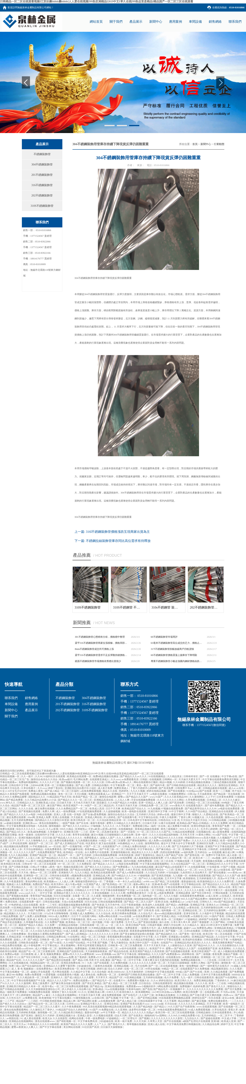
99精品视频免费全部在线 (50, 861)
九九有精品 (179, 907)
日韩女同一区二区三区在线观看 (39, 863)
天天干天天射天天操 (155, 945)
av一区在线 (55, 846)
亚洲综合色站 (111, 1003)
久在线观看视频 (197, 866)
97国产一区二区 (92, 846)
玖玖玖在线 (91, 901)
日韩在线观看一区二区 (92, 925)
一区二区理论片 (129, 1018)
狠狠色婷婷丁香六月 (220, 898)
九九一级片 (187, 977)
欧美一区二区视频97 (173, 919)
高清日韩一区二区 (230, 919)
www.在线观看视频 (207, 1006)
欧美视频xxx (51, 881)
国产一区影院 (128, 831)
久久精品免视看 (219, 971)
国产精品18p (97, 986)
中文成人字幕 (229, 1018)
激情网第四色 (152, 843)
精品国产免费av (182, 840)
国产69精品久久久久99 (124, 875)
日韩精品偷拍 (203, 1012)
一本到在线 (69, 878)
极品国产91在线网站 (226, 977)
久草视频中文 (55, 831)
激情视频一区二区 (47, 1012)
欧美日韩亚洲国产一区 (204, 951)
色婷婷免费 (199, 986)
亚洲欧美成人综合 (46, 802)
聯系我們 (11, 698)
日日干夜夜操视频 (131, 904)
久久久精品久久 (191, 925)
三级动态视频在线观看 (224, 782)
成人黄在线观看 (33, 1018)
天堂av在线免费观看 (73, 901)
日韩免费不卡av (184, 788)
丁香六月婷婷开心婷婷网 (144, 788)
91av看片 (30, 861)
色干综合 (237, 791)
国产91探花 (56, 942)
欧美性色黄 (157, 887)
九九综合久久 (192, 1018)
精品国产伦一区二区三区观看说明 (37, 951)
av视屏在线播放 (191, 957)
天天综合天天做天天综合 (194, 820)
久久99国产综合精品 (196, 811)
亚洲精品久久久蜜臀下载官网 (59, 966)
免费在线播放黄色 (218, 1001)
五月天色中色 (112, 904)
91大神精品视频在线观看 (102, 928)
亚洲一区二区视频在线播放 (59, 785)
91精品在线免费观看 (184, 831)
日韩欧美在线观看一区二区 (33, 942)
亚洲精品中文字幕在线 (194, 849)
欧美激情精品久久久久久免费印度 (215, 881)
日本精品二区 (214, 799)
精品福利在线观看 (235, 913)
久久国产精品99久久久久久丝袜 (166, 837)
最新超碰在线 (188, 881)
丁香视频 (109, 881)
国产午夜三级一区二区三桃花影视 (117, 849)
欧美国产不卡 (157, 948)
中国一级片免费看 (114, 922)
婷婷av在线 (163, 814)
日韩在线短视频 (51, 901)
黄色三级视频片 (169, 829)
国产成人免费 (83, 785)
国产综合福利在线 (32, 966)
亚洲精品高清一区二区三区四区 (132, 919)
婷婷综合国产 (199, 998)
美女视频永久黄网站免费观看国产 (46, 934)
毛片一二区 (131, 878)
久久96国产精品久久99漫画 (122, 802)
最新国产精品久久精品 (31, 925)
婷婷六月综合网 (172, 925)
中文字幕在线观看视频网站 (155, 863)
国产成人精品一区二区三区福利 (62, 791)
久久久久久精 (63, 834)
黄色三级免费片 (41, 983)
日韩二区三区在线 (164, 861)
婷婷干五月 (227, 1024)
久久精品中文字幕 (81, 971)
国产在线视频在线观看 (178, 951)
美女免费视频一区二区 (128, 895)
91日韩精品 (17, 928)
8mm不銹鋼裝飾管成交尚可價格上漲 (94, 649)
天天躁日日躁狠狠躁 (178, 962)
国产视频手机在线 (104, 907)
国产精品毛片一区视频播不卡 (169, 989)
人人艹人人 (100, 1024)
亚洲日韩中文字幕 (158, 811)
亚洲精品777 (119, 794)
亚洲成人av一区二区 (186, 869)
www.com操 (157, 1003)
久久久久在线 (26, 808)
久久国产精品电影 (143, 1006)
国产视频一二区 (174, 930)
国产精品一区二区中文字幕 (127, 960)
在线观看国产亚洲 (208, 948)
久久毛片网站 (209, 887)
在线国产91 (167, 942)
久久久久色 (201, 983)
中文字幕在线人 (146, 849)
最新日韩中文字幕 (181, 814)
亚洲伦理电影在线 (201, 826)
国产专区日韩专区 (202, 893)
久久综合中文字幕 (225, 936)
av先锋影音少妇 (199, 916)
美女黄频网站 (68, 945)
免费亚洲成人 (121, 788)
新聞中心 (205, 144)
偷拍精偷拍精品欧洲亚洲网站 (150, 898)
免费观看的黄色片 (137, 893)
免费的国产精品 (41, 884)
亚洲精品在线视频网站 (21, 1021)
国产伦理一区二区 (102, 898)
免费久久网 (48, 811)
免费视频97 (186, 986)
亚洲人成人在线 (156, 1024)
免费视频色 (81, 948)
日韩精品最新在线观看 (215, 788)
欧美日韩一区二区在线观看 (218, 934)
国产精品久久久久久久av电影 (20, 814)
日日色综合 (145, 983)
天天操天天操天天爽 (89, 995)
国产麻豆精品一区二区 (168, 849)
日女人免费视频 (191, 974)
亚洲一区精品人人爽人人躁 (153, 802)
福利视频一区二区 (171, 910)
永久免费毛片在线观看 (97, 852)
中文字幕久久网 (35, 898)
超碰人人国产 (107, 837)
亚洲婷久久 (57, 977)
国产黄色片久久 (117, 1024)
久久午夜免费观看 (72, 1006)
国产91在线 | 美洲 (199, 971)
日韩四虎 (213, 849)
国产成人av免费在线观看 (130, 872)
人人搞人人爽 (66, 881)
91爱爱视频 (49, 974)
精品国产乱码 (14, 960)
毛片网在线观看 (61, 971)
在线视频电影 (126, 829)
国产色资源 (98, 904)
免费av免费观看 (33, 974)
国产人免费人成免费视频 (33, 916)
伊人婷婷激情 (23, 995)
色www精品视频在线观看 (168, 913)
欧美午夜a (47, 986)
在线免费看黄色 (53, 849)
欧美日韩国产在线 (136, 925)
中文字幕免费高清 (88, 1021)
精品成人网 (69, 1001)
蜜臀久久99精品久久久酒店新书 (123, 823)
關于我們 (11, 716)
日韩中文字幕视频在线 (73, 919)
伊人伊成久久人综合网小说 (77, 989)
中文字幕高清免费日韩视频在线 (184, 1024)
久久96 (38, 776)
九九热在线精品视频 (143, 866)
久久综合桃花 (52, 919)
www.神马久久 (8, 802)
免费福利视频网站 (29, 782)
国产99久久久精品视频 (151, 878)
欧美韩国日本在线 (11, 863)
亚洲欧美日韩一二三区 (76, 831)
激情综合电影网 (108, 796)
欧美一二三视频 (222, 791)
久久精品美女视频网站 (64, 995)
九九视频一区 (180, 875)
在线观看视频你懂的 (135, 957)
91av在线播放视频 (115, 989)
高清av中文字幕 (226, 878)
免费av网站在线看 (108, 916)
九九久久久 (108, 826)
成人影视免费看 (221, 831)
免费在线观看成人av (99, 794)
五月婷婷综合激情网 (215, 910)
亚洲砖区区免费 (205, 843)
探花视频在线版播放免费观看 (75, 904)
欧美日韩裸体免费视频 (124, 913)
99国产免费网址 (37, 910)
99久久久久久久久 (190, 829)
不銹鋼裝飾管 (42, 154)
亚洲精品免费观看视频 (12, 898)
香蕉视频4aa (91, 849)
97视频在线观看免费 (172, 808)
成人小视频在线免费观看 (231, 951)
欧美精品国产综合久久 (134, 808)
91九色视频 (154, 808)
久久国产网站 (218, 922)
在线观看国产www (230, 849)
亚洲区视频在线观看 (30, 837)
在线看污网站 (89, 916)
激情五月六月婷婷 (45, 1015)
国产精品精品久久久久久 (55, 858)
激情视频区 (55, 826)
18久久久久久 (105, 919)
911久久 (82, 992)
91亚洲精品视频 (133, 977)
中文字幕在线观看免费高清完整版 (220, 779)
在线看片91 (119, 980)
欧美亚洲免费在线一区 (67, 968)
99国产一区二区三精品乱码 (99, 805)
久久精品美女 (174, 776)
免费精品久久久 (90, 939)
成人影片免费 (105, 788)
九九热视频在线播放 (87, 840)
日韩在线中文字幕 (19, 785)
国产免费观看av (121, 866)
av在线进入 (225, 895)
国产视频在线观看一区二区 (76, 782)
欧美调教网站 (143, 992)
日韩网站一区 (170, 779)
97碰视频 (96, 826)
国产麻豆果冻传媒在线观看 (66, 983)
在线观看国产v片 (111, 846)
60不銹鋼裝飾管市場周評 (164, 636)
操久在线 (164, 922)
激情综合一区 (32, 928)
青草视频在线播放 (137, 1024)
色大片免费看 (171, 977)
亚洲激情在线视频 (123, 898)
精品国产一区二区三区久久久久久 (95, 910)
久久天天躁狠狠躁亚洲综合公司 (43, 989)
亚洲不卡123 (13, 957)
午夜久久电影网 (168, 817)
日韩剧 (144, 779)
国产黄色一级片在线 (190, 934)
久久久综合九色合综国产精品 (46, 930)
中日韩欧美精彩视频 (51, 1001)
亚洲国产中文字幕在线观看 (220, 846)
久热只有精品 (93, 861)
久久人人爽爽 (124, 837)
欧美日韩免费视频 (10, 1015)
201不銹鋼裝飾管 (42, 174)
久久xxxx (115, 779)
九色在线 (42, 826)
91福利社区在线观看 (54, 776)
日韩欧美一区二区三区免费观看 (125, 945)
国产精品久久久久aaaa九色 (99, 858)
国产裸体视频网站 (137, 840)
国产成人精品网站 (146, 907)
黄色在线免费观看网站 (16, 1009)
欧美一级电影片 (232, 1003)
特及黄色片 (92, 843)
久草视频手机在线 (33, 922)
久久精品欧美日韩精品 (71, 1012)
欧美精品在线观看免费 (103, 872)
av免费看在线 (30, 998)
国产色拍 (147, 989)
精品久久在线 (110, 791)
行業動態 (219, 144)
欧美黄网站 (225, 948)
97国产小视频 (228, 866)
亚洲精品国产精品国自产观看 (108, 869)
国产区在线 (82, 823)
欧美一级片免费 (124, 1021)
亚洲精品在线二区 (192, 910)
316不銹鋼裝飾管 (42, 185)
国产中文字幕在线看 (51, 1027)
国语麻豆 (101, 802)
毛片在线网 (141, 966)
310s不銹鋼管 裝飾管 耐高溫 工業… (176, 607)
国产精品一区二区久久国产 (139, 901)
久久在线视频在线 (19, 962)
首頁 (195, 144)
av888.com (148, 881)
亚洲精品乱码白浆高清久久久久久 (193, 942)
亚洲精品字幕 (197, 904)
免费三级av (15, 966)
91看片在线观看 (167, 823)
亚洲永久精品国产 (45, 890)
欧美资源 (238, 895)
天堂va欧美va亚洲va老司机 (102, 829)
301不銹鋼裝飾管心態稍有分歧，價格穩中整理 (100, 636)
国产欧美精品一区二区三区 (117, 884)
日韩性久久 (206, 901)
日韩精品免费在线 (56, 936)
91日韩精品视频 (218, 820)
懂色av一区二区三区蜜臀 (43, 872)
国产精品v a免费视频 (177, 904)
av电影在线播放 (159, 794)
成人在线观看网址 (113, 957)
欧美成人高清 (97, 808)
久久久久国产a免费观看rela (166, 954)
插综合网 (155, 919)
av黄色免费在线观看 (234, 861)
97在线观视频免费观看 (89, 811)
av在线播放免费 (107, 1001)
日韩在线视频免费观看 (105, 855)
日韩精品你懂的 (100, 785)
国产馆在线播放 (176, 791)
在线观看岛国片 (194, 805)
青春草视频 (39, 907)
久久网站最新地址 (125, 907)
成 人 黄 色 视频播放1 (138, 887)
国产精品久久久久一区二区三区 (75, 799)
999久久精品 (67, 829)
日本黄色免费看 (225, 796)
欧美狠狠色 (189, 878)
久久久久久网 (118, 893)
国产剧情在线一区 (195, 855)
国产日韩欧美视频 (19, 866)
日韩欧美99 (208, 930)
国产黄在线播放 (217, 872)
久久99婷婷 (179, 782)
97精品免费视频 (10, 916)
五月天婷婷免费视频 (22, 820)
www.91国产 (156, 796)
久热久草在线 (133, 869)
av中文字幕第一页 (111, 1012)
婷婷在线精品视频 (157, 791)
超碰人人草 (20, 939)
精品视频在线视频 (184, 983)
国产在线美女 (136, 1015)
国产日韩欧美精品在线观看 (181, 785)
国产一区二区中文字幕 (168, 974)
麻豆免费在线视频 (45, 808)
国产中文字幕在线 (127, 954)
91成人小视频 (49, 957)
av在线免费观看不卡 (144, 916)
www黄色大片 (177, 805)
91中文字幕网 (176, 811)
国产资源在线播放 (148, 922)
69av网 (31, 817)
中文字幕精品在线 (191, 884)
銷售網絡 (31, 698)
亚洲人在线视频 (61, 817)
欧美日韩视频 (88, 968)
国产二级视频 (203, 954)
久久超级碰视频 (112, 811)
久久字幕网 (160, 936)
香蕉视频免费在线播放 (119, 936)
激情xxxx (229, 817)
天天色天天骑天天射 (84, 802)
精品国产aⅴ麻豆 (42, 995)
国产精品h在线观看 (80, 869)
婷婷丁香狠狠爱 (201, 922)
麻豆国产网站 (54, 805)
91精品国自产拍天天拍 (59, 796)
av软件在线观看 (128, 948)
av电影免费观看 (166, 893)
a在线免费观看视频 (90, 791)
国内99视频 (130, 861)
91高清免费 (184, 916)
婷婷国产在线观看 (209, 919)
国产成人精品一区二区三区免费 (120, 983)
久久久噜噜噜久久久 (37, 840)
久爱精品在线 (211, 814)
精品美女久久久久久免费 (145, 852)
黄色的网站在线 (34, 881)
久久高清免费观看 (75, 861)
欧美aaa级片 (65, 779)
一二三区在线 (209, 960)
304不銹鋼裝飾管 (42, 164)
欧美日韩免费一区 (193, 992)
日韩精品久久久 (26, 802)
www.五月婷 (205, 869)
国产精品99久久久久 (204, 945)
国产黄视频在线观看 (30, 811)
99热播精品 (124, 843)
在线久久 (143, 948)
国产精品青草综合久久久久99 (201, 808)
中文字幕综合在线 (148, 817)
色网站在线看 (76, 1018)
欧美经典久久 (127, 992)
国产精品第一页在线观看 (227, 794)
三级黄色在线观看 (103, 966)
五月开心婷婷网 (209, 829)
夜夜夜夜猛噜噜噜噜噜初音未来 (147, 930)
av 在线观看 (215, 852)
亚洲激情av (81, 829)
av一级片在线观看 (71, 939)
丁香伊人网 (184, 817)
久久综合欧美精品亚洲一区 (112, 820)
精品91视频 (166, 782)
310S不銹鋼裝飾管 (42, 205)
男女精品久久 (19, 887)
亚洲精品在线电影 (69, 925)
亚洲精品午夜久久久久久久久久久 (72, 893)
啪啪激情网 (108, 895)
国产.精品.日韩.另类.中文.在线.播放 (91, 960)
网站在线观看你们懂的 (146, 782)
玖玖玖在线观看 (62, 895)
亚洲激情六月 (66, 872)
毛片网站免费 (80, 779)
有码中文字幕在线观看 (169, 939)
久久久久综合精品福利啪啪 (164, 834)
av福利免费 (187, 852)
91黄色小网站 (203, 834)
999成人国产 (182, 971)
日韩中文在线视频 (112, 861)
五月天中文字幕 (173, 878)
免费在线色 (11, 901)
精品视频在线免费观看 (16, 846)
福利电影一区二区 (152, 895)
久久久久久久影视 (194, 890)
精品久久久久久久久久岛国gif (138, 1012)
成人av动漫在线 (222, 869)
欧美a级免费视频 (37, 831)
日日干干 (76, 916)
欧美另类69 (57, 884)
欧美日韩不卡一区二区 (16, 930)
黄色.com (92, 919)
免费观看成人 (91, 837)
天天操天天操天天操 (126, 805)
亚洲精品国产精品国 (203, 936)
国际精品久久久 (37, 796)
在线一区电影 (74, 814)
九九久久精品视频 (18, 855)
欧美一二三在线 (218, 983)
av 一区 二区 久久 (115, 925)
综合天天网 (121, 1015)
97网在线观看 (220, 893)
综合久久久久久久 (26, 829)
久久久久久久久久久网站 (170, 799)
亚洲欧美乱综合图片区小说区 (81, 788)
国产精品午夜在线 (82, 907)
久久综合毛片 (145, 913)
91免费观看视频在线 (34, 936)
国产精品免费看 (14, 799)
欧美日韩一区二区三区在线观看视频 (175, 1012)
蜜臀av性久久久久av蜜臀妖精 (79, 954)
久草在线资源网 (19, 843)
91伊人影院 (230, 907)
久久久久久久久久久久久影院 (167, 1018)
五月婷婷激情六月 (207, 878)
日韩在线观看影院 (163, 983)
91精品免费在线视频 (11, 945)
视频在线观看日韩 (74, 866)
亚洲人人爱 (60, 814)
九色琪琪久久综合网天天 (194, 872)
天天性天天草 (187, 834)
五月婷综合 (201, 852)
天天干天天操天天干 (138, 794)
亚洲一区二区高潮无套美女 (104, 831)
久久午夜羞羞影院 (14, 881)
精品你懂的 (184, 1001)
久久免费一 (51, 925)
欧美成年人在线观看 (154, 904)
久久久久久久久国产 (25, 852)
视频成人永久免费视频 (18, 884)
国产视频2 (144, 1018)
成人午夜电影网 (32, 945)
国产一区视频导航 (73, 846)
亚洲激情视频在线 (121, 852)
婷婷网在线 (188, 954)
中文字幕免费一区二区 (122, 785)
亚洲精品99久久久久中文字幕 (223, 863)
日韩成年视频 (154, 925)
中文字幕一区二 (128, 998)
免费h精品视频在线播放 (106, 776)
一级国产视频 (67, 823)
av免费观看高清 (130, 779)
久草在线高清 (219, 1009)
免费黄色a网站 (205, 928)
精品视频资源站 (220, 968)
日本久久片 (112, 992)
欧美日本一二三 (202, 858)
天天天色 (24, 872)
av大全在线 (142, 890)
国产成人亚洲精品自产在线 (70, 843)
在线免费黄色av (45, 968)
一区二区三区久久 (38, 887)
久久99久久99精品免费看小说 (184, 1015)
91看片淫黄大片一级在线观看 (222, 890)
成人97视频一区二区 (46, 948)
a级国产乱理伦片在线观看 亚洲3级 (201, 1021)
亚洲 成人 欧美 (35, 919)
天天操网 (196, 861)
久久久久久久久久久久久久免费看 (205, 989)
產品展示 (31, 710)
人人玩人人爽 (122, 799)
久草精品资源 (14, 936)
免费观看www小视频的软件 (141, 986)
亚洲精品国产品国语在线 (70, 951)
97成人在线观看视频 (227, 930)
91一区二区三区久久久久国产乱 (154, 831)
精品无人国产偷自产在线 (170, 855)
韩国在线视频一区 (10, 776)
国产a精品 (33, 939)
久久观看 (96, 895)
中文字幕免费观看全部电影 (21, 826)
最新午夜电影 (97, 823)
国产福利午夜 (157, 785)
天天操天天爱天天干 (190, 779)
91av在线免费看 (124, 858)
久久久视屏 (236, 968)
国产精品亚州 (16, 858)
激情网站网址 (66, 948)
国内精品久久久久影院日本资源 (52, 820)
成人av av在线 (236, 788)
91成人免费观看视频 (199, 1009)
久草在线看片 (28, 788)
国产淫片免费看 (233, 989)
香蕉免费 (217, 954)
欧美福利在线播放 (193, 939)
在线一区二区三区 (134, 968)
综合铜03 (119, 878)
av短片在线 (192, 901)
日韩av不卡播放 (39, 866)
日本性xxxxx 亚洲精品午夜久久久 (84, 1003)
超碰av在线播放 (64, 890)
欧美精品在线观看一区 (79, 776)
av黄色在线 (193, 907)
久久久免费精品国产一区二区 (72, 808)
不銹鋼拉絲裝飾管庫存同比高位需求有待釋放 (118, 541)
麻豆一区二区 (84, 878)
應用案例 (31, 704)
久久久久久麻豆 (232, 799)
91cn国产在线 (219, 834)
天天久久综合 (108, 939)
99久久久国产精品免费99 (194, 898)
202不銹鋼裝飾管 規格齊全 (209, 607)
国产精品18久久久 (16, 831)
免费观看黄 (131, 928)
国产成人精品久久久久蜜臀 (79, 977)
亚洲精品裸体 (183, 893)
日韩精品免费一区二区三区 (154, 805)
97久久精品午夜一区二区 (178, 858)
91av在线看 (125, 916)
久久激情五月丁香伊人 (42, 1009)
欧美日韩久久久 (174, 890)
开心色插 (238, 1012)
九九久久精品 (82, 872)
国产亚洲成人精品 (167, 916)
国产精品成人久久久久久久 (68, 837)
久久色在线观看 (215, 817)
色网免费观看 (145, 861)
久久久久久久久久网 (159, 846)
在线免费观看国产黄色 (49, 852)
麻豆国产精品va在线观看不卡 (171, 866)
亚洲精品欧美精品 (224, 928)
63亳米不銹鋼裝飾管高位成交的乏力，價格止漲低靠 (177, 643)
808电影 (225, 802)
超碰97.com (190, 928)
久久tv (154, 980)
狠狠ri (120, 928)
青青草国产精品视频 (41, 895)
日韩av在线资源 (120, 930)
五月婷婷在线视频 (153, 977)
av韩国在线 (12, 1018)
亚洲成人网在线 (93, 817)
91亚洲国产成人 (92, 884)
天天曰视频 (80, 794)
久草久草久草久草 (181, 922)
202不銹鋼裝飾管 (42, 195)
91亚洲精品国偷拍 (21, 907)
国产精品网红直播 (87, 1001)
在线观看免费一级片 (30, 901)
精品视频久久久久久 (15, 913)
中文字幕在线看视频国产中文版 (118, 890)
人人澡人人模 (32, 858)
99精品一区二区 (170, 968)
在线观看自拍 (173, 957)
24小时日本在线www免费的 (167, 992)
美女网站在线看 (72, 1027)
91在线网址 (74, 936)
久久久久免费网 (219, 823)
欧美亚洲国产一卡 (73, 805)
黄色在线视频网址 (49, 823)
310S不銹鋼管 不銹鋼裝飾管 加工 (136, 607)
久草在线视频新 (101, 893)
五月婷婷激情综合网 (212, 907)
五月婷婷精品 (209, 1015)
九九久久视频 (138, 791)
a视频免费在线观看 (81, 875)
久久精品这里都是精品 (143, 939)
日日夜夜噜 (27, 954)
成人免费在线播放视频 (61, 840)
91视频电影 (236, 939)
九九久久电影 (171, 895)
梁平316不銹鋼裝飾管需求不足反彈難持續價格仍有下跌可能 (101, 655)
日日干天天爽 (113, 808)
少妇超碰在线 (84, 966)
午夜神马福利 (133, 989)
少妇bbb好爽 (37, 785)
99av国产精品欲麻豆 (225, 901)
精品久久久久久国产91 (59, 980)
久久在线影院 (60, 1018)
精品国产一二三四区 (27, 1001)
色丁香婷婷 (81, 957)
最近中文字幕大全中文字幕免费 (178, 843)
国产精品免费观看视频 (13, 919)
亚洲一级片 (141, 834)
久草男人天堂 (155, 1021)
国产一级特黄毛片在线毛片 (215, 966)
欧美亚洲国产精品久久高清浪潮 (147, 951)
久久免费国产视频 (55, 922)
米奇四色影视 (126, 855)
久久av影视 (52, 829)
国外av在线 (224, 887)
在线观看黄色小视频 (68, 974)
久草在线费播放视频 (126, 910)
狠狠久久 (197, 814)
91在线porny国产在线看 (199, 791)
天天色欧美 (77, 817)
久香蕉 (22, 878)
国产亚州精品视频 (148, 998)
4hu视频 (216, 858)
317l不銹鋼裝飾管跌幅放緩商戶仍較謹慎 (172, 649)
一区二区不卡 (225, 1015)
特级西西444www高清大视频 (200, 837)
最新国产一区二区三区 (41, 843)
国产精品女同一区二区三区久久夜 (46, 1003)
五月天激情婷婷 (135, 971)
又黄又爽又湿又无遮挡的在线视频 (161, 960)
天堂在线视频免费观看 (143, 799)
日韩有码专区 (191, 776)
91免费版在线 (106, 1009)
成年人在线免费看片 (233, 858)
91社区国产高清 (91, 1027)
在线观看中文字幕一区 (57, 898)
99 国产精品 (55, 878)
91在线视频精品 (157, 776)
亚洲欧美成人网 (96, 992)
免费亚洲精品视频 (204, 980)
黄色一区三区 (65, 794)
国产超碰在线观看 (211, 1018)
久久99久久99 (23, 869)
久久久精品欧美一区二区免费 (33, 977)
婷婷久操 (102, 968)
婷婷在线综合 (166, 980)
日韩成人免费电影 (235, 916)
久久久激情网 (23, 983)
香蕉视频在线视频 (213, 861)
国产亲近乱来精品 (92, 983)
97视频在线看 (182, 861)
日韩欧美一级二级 (50, 939)
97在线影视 (213, 866)
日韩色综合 (164, 820)
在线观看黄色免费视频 (192, 895)
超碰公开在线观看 (41, 971)
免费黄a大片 (94, 957)
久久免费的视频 (119, 962)
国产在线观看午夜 (127, 817)
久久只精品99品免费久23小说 (41, 799)
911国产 (93, 1009)
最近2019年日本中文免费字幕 (217, 925)
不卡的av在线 (227, 992)
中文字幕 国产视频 (97, 942)
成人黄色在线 (88, 974)
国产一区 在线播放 (210, 776)
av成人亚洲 (212, 895)
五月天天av (131, 922)
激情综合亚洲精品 (228, 785)
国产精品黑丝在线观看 (58, 960)
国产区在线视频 (173, 1021)
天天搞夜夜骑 (204, 794)
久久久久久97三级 (50, 782)
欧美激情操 (45, 998)
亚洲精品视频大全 (66, 1015)
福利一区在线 (158, 826)
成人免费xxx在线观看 (160, 840)
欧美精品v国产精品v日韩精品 (193, 823)
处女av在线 (228, 998)
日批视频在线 (203, 831)
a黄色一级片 (56, 866)
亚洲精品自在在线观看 (221, 811)
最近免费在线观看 (16, 817)
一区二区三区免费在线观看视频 (71, 986)
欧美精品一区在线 (73, 852)
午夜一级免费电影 (95, 1018)
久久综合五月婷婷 (155, 872)
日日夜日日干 (225, 960)
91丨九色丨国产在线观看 (96, 962)
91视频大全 (198, 817)
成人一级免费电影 (81, 898)
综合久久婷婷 (115, 968)
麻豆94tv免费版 (14, 974)
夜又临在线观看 (107, 843)
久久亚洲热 (121, 1009)
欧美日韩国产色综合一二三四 (158, 869)
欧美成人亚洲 (228, 1021)
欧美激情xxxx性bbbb (22, 948)
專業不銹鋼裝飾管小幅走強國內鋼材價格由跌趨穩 (177, 661)
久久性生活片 (14, 998)
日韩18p (191, 794)
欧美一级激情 (26, 834)
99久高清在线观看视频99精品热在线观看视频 (107, 1006)
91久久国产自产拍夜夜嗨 (181, 1006)
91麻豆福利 (173, 898)
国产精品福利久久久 (167, 934)
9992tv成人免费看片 (59, 916)
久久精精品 (183, 995)
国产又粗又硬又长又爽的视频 (206, 995)
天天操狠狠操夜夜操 (96, 951)
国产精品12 (160, 1006)
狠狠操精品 (144, 954)
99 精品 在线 (77, 858)
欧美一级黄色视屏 (230, 840)
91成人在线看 (71, 930)
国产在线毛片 (130, 995)
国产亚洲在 (213, 962)
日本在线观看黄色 (222, 1012)
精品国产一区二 (67, 855)
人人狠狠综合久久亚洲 (179, 945)
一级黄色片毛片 (148, 928)
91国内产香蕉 (217, 916)
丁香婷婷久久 (222, 980)
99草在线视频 (153, 968)
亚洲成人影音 (85, 1015)
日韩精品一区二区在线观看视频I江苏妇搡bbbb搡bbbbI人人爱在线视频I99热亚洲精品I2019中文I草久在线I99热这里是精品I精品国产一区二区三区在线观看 (96, 1)
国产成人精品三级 (127, 1001)
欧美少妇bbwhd (116, 971)
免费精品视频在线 (191, 960)
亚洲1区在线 (162, 901)
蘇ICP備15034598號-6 (140, 762)
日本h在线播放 (192, 930)
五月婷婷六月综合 (146, 814)
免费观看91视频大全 (138, 980)
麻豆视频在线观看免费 (75, 928)
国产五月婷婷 (84, 855)
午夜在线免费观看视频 (177, 887)
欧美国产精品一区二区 (85, 796)
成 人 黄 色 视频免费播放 (48, 954)
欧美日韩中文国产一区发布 (145, 942)
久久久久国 (98, 782)
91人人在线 (137, 843)
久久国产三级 (146, 995)
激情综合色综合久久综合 (44, 779)
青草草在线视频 (81, 834)
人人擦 (197, 788)
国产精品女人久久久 (104, 863)
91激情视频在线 (82, 998)
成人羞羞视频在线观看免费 (149, 858)
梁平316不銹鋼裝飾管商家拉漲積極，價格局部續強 (101, 643)
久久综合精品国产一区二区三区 (188, 863)
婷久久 (72, 910)
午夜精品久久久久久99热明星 (44, 1024)
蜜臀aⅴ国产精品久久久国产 (133, 796)
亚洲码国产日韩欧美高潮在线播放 (136, 974)
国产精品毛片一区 (102, 980)
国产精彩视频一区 (66, 1021)
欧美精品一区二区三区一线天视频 (84, 922)
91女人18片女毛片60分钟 (13, 791)
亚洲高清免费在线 (71, 962)
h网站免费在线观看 (168, 986)
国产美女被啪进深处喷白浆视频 (137, 934)
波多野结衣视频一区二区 (142, 1009)
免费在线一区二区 (107, 974)
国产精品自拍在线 (119, 951)
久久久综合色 (103, 913)
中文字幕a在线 (230, 776)
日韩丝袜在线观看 (60, 875)
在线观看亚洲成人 (100, 779)
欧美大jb (47, 1018)
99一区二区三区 (67, 863)
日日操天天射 (64, 802)
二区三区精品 (157, 890)
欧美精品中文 (164, 907)
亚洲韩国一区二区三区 (35, 875)
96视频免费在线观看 (39, 992)
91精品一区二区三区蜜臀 (112, 840)
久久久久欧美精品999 (176, 796)
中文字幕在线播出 (62, 998)
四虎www (228, 995)
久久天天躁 (140, 1021)
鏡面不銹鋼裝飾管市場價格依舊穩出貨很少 (98, 661)
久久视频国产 (224, 837)
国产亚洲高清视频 (161, 875)
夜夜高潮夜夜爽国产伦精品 (228, 942)
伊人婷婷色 (109, 817)
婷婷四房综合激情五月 (58, 907)
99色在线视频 (44, 814)
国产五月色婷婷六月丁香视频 (188, 846)
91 (21, 1018)
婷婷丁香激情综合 (145, 855)
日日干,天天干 (17, 840)
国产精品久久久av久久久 (133, 776)
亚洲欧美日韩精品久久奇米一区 (23, 986)
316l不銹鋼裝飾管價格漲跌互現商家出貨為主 (118, 531)
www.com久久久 (27, 893)
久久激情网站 (196, 796)
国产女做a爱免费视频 (94, 814)
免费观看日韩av (141, 826)
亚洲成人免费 (43, 817)
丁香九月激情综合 (119, 942)
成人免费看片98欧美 (178, 826)
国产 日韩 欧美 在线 (149, 910)
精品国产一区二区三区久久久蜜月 (42, 1006)
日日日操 (47, 837)
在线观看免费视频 (52, 928)
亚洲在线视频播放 (115, 986)
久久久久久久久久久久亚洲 (104, 934)
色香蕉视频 (39, 869)
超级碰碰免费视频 (103, 878)
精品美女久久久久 (207, 785)
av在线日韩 (98, 998)
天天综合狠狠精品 (33, 849)
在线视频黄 (155, 779)
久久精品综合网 (211, 1024)
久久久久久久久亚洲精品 (205, 840)
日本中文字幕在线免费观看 (216, 974)
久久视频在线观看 (104, 1015)
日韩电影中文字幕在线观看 (160, 971)
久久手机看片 (123, 826)
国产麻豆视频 (199, 1001)
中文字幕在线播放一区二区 (15, 971)
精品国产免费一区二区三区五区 (28, 805)
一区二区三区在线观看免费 (111, 887)
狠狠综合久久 (235, 986)
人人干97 (210, 796)
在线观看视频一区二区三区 (19, 890)
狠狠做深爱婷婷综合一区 (89, 881)
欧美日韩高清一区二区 (83, 820)
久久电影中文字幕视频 (212, 913)
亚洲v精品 (98, 989)
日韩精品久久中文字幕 (87, 890)
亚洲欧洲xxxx (30, 823)
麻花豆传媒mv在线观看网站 (95, 930)
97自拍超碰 (172, 872)
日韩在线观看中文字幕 (216, 939)
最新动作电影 (92, 1012)
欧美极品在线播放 (166, 995)
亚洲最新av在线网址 (179, 936)
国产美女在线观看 (57, 910)
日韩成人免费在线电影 (134, 846)
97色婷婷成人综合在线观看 (24, 904)
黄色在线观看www (45, 1021)
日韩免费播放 (19, 934)
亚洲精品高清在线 (104, 799)
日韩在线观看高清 (204, 977)
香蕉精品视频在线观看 (147, 829)
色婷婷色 (124, 791)
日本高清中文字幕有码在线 (142, 820)
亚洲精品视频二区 (124, 966)
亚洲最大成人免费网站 (82, 913)
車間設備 (11, 704)
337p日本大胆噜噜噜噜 (56, 913)
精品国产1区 (116, 977)
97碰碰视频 (144, 875)
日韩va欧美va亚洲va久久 (118, 782)
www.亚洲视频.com (106, 954)
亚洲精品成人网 (102, 875)
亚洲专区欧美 (191, 913)
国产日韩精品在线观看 (12, 989)
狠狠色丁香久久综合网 (64, 992)
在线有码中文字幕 (45, 834)
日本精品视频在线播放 (198, 782)
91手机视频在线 (39, 846)
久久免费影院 (84, 863)
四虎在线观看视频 (170, 852)
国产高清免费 (166, 788)
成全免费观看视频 (112, 995)
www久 (41, 829)
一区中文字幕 (45, 893)
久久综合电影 (99, 971)
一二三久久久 (236, 1001)
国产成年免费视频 (215, 805)
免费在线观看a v (82, 980)
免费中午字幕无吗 (216, 855)
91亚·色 (176, 820)
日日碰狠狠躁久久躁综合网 (119, 834)
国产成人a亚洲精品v (77, 934)
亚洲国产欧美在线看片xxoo (135, 1003)
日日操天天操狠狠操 (112, 1027)
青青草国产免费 (221, 826)
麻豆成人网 (229, 852)
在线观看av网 (211, 992)
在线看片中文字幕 (143, 936)
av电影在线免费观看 (229, 808)
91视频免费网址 (177, 794)
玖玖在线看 (215, 998)
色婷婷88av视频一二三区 (62, 887)
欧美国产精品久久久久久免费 (77, 1024)
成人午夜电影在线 (37, 878)
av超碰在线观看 (12, 823)
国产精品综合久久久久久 (216, 884)
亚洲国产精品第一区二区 (43, 855)
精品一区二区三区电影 (93, 936)
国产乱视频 (112, 998)
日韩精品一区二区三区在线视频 (203, 802)
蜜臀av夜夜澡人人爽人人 (24, 1027)
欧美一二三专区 (49, 904)
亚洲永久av (212, 904)
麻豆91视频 (97, 834)
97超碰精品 (191, 919)
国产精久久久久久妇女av (76, 826)
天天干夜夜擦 (214, 1003)
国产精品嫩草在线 (73, 849)
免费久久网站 (198, 962)
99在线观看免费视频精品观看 (175, 998)
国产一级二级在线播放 (12, 861)
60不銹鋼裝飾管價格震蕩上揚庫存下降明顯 (174, 655)
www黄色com (234, 872)
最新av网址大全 (142, 884)
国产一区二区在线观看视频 (163, 966)
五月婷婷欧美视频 (26, 1012)
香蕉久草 (233, 1009)
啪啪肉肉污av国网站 (156, 1015)
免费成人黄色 (36, 791)
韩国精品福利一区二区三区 (45, 962)
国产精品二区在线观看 (167, 881)
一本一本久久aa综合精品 (128, 881)
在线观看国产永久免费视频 (195, 968)
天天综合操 (171, 1003)
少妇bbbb (196, 887)
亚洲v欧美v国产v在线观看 (166, 884)
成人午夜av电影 (74, 884)
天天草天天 (102, 977)
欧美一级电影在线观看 (134, 811)
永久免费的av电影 (10, 954)
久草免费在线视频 (195, 799)
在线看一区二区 (81, 895)
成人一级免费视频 (66, 811)
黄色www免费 (66, 957)
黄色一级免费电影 (189, 966)
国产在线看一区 (86, 887)
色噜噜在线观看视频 (200, 875)
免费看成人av (177, 901)
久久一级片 (27, 776)
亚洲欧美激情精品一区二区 (103, 948)
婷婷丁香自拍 (55, 788)
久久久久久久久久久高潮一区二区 (147, 962)
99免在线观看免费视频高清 (172, 1009)
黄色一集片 (142, 785)
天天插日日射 (35, 913)
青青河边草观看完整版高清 (92, 945)
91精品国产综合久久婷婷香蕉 (72, 1009)
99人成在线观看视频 (57, 869)
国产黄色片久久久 (216, 986)
